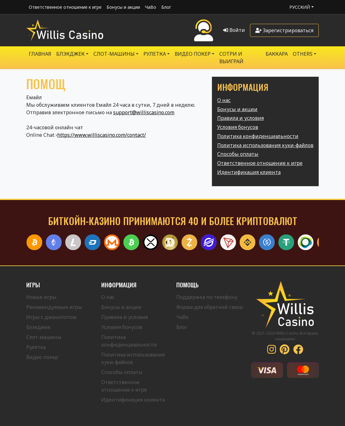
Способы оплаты (237, 154)
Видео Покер (193, 53)
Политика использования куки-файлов (265, 145)
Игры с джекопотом (51, 317)
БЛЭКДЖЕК (70, 53)
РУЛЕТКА (154, 53)
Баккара (277, 53)
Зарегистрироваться (284, 30)
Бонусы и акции (123, 7)
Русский (299, 7)
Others (302, 53)
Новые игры (41, 297)
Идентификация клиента (249, 172)
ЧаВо (150, 7)
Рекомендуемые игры (54, 307)
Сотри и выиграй (231, 57)
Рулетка (36, 347)
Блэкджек (38, 327)
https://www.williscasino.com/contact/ (101, 134)
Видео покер (42, 357)
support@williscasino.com (143, 112)
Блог (166, 7)
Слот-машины (114, 53)
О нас (224, 100)
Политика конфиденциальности (257, 136)
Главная (40, 53)
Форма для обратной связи (209, 307)
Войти (234, 30)
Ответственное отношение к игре (65, 7)
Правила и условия (240, 118)
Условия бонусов (237, 127)
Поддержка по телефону (207, 297)
